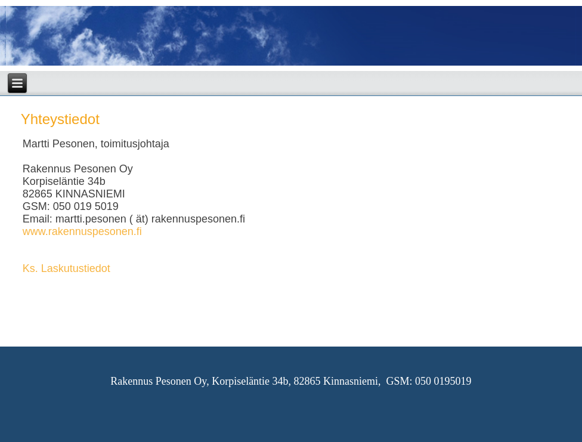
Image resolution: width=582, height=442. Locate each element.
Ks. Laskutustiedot (66, 268)
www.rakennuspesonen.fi (82, 231)
